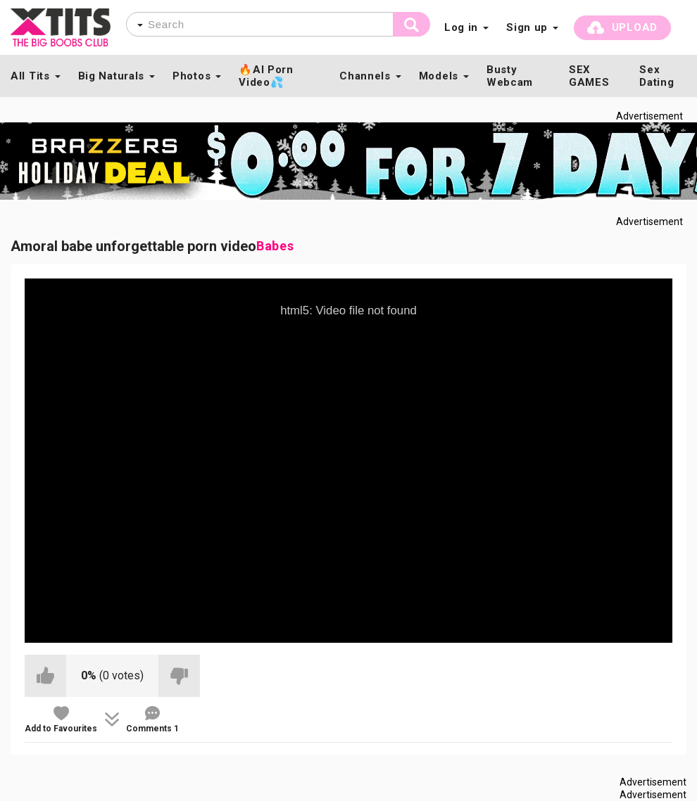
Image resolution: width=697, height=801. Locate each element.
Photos (191, 76)
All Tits (30, 76)
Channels (365, 76)
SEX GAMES (589, 76)
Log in (461, 27)
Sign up (527, 27)
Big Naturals (111, 76)
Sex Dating (656, 76)
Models (438, 76)
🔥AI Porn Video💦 (266, 76)
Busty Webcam (509, 76)
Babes (275, 246)
